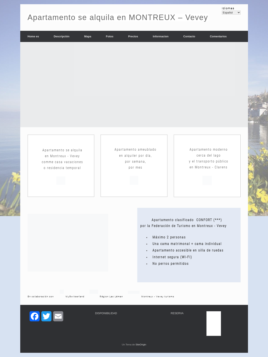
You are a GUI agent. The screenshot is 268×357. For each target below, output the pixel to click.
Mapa (87, 36)
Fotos (109, 36)
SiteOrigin (141, 344)
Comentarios (218, 36)
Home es (33, 36)
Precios (133, 36)
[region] (134, 84)
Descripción (61, 36)
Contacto (189, 36)
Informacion (160, 36)
